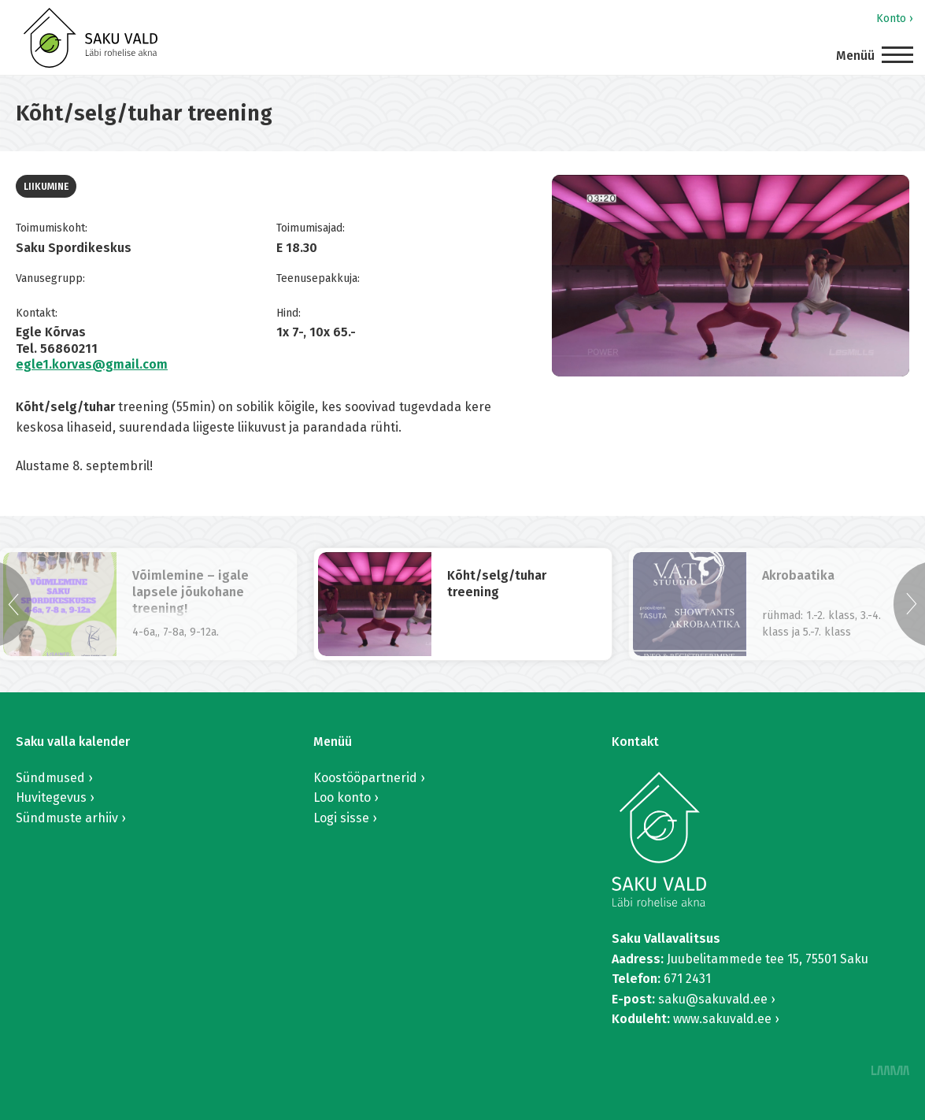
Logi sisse (341, 817)
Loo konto (342, 797)
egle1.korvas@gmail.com (92, 364)
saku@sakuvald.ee (713, 999)
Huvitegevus (51, 797)
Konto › (894, 18)
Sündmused (50, 777)
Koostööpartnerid (365, 777)
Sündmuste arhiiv (67, 817)
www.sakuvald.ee (722, 1018)
